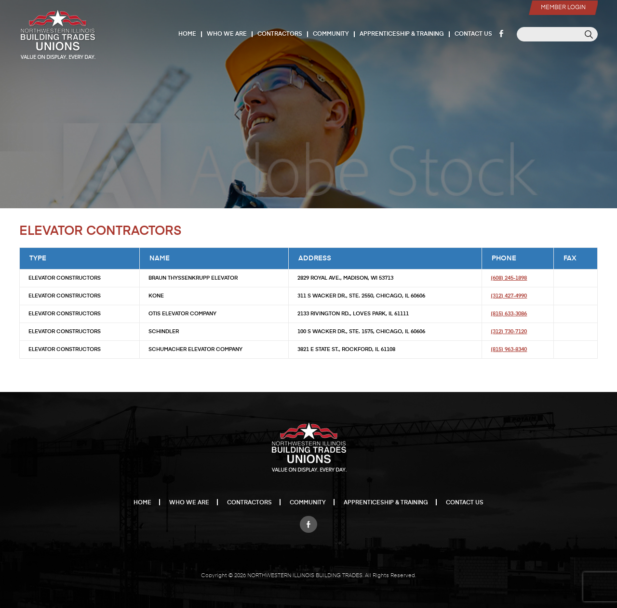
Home (187, 34)
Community (331, 34)
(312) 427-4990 (509, 295)
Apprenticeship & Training (402, 34)
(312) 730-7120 (509, 331)
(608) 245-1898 (509, 278)
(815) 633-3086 (509, 313)
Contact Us (473, 34)
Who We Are (227, 34)
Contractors (279, 34)
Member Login (563, 8)
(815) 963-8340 (509, 349)
